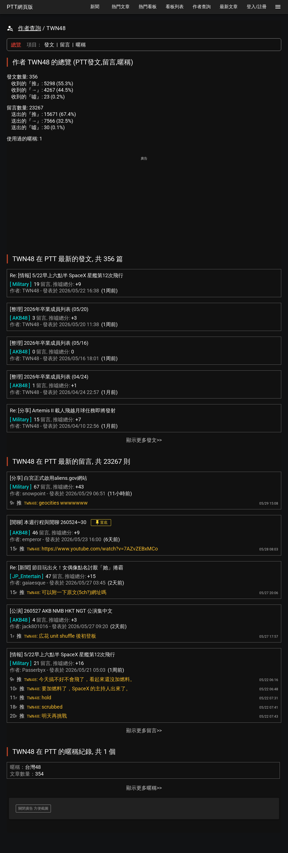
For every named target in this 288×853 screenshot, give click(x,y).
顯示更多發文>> (144, 440)
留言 (65, 45)
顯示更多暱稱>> (144, 788)
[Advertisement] (144, 201)
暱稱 (81, 45)
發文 (49, 45)
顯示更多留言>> (144, 730)
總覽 (16, 45)
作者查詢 (29, 28)
